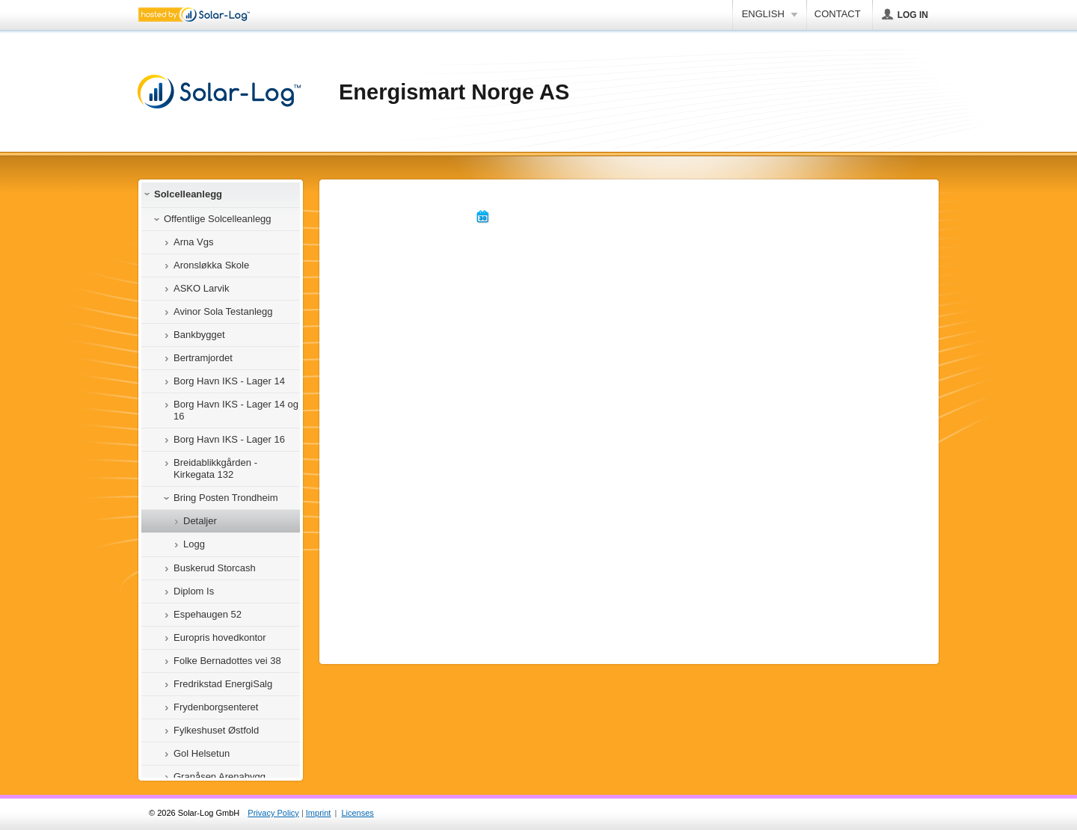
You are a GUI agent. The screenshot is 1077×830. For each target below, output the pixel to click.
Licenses (357, 812)
